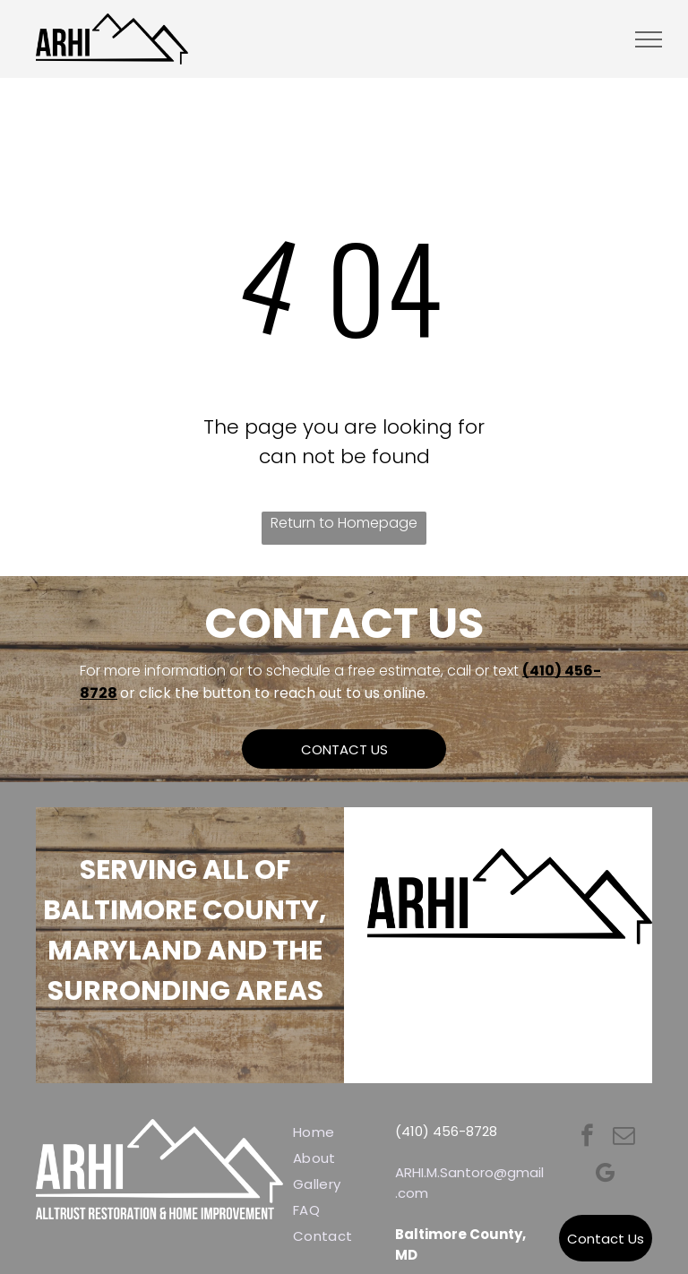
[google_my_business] (605, 1175)
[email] (624, 1138)
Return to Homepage (344, 522)
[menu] (648, 39)
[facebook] (587, 1138)
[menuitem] (350, 1132)
